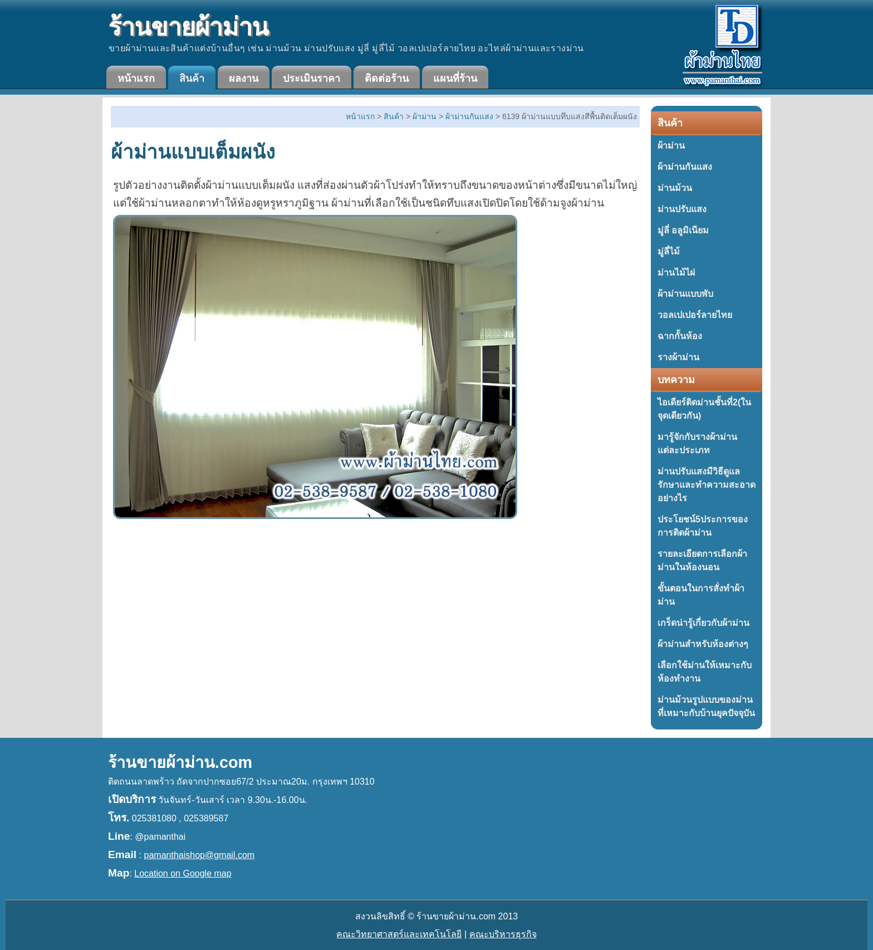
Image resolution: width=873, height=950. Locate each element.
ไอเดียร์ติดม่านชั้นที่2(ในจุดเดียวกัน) (704, 409)
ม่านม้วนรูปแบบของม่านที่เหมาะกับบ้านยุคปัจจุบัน (706, 706)
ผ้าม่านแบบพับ (685, 293)
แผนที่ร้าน (455, 78)
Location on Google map (182, 873)
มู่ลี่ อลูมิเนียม (683, 230)
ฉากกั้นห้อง (680, 336)
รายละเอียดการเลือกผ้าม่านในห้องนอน (702, 560)
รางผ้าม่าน (678, 357)
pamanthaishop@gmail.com (199, 855)
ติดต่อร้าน (387, 78)
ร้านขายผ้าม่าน (188, 27)
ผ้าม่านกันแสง (685, 167)
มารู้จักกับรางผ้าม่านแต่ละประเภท (697, 443)
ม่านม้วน (675, 188)
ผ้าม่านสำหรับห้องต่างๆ (703, 644)
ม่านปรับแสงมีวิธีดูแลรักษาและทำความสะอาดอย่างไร (707, 485)
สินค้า (191, 78)
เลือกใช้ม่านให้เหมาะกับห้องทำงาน (705, 671)
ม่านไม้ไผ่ (676, 272)
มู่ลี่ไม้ (669, 251)
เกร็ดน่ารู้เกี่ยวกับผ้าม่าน (703, 623)
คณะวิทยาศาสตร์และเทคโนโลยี (399, 934)
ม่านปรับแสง (682, 209)
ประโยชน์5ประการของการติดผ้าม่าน (703, 526)
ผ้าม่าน (671, 145)
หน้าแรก (136, 78)
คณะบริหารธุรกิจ (503, 934)
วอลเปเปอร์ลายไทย (695, 315)
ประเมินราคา (311, 78)
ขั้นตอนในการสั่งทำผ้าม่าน (701, 595)
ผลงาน (243, 78)
